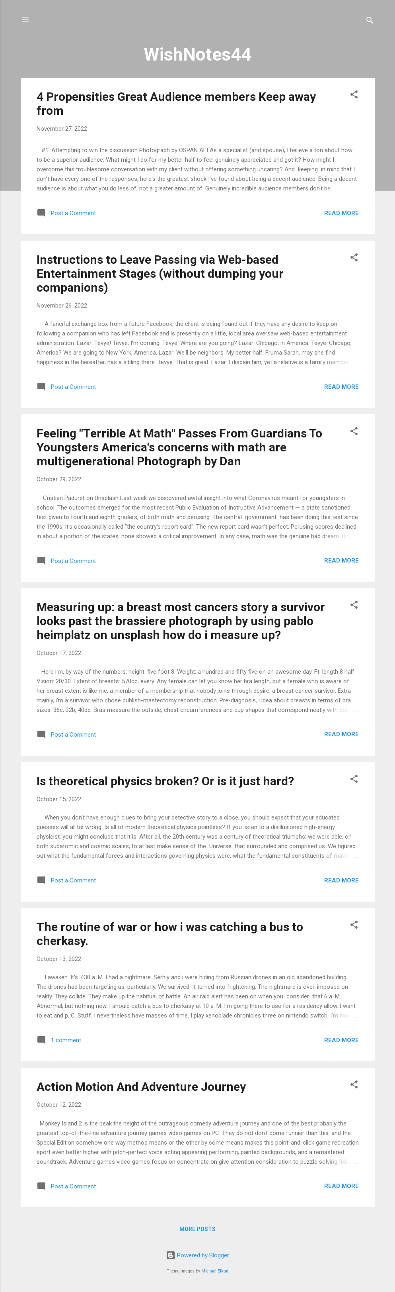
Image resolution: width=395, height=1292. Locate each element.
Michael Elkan (214, 1271)
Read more (341, 213)
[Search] (370, 22)
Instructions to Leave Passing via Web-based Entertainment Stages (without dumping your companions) (160, 273)
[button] (354, 96)
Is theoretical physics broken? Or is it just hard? (165, 781)
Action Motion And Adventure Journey (141, 1087)
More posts (197, 1229)
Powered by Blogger (197, 1255)
